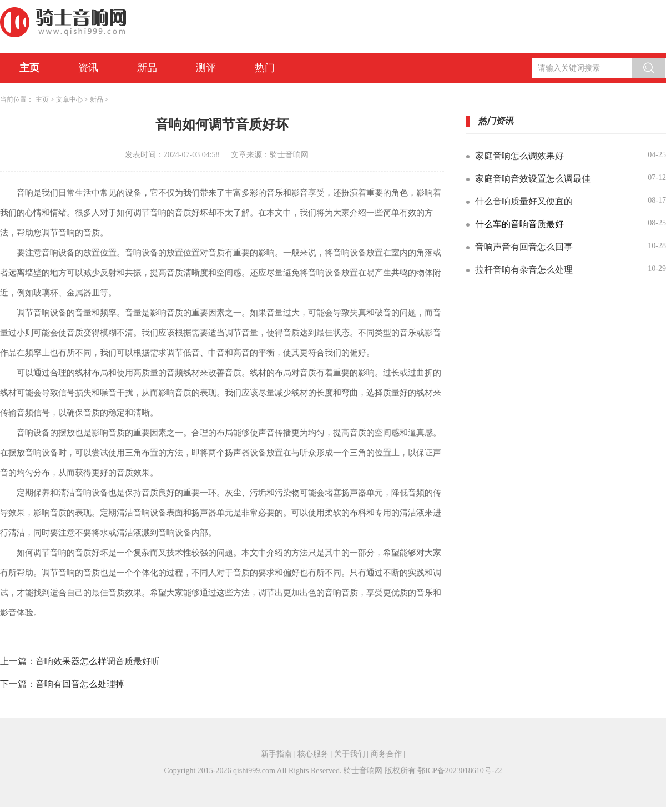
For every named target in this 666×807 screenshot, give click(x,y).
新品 (147, 67)
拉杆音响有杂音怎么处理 (524, 269)
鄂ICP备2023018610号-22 (459, 770)
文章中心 (69, 99)
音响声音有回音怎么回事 (524, 247)
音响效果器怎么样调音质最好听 (98, 661)
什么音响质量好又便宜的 (524, 201)
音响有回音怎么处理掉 (80, 684)
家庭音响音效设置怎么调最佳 (533, 178)
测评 (206, 67)
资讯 (88, 67)
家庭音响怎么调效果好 (519, 156)
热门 (265, 67)
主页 (29, 67)
